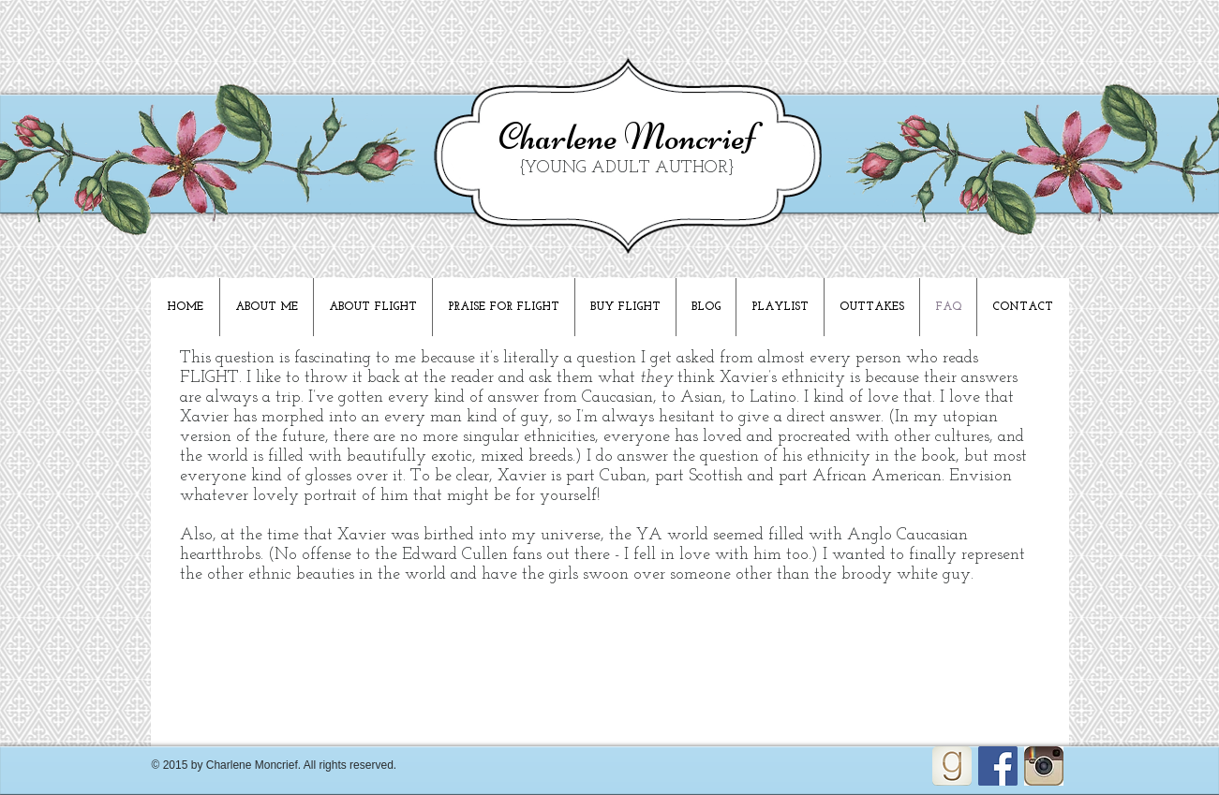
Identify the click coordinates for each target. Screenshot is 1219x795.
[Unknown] (1043, 766)
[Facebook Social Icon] (998, 766)
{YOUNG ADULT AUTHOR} (627, 168)
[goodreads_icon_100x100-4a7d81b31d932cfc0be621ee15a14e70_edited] (952, 766)
